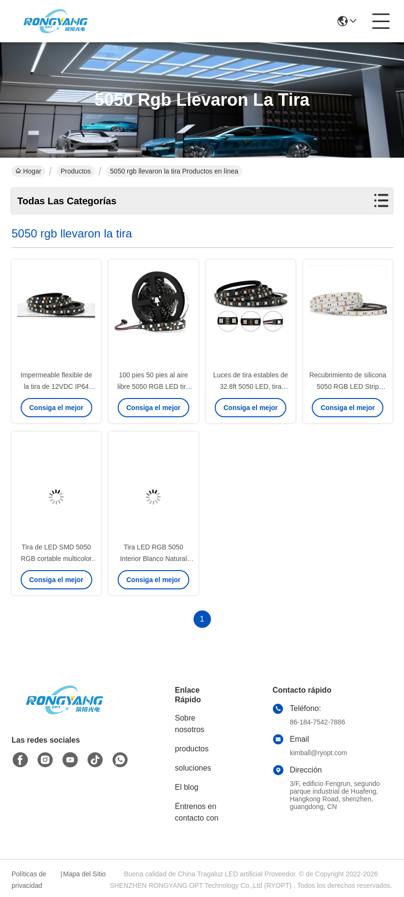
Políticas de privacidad (29, 879)
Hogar (28, 171)
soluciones (193, 768)
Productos (76, 171)
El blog (186, 787)
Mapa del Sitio (84, 874)
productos (191, 749)
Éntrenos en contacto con (197, 812)
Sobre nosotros (189, 724)
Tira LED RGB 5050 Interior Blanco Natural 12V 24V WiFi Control (153, 558)
